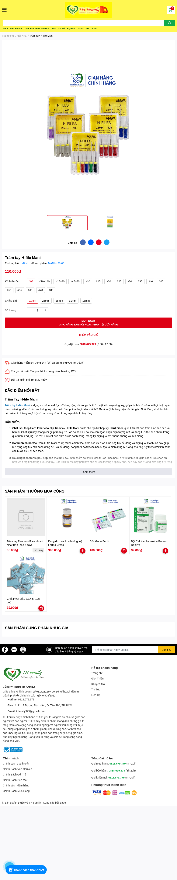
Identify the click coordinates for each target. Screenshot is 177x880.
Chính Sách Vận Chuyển (17, 769)
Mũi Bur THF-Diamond (38, 28)
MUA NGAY (88, 322)
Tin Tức (95, 689)
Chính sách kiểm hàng (16, 785)
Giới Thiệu (97, 678)
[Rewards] (26, 869)
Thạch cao (83, 28)
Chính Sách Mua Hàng (16, 790)
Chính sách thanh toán (16, 763)
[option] (67, 222)
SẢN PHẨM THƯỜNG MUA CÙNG (34, 491)
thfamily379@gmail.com (30, 711)
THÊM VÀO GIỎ (88, 334)
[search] (169, 23)
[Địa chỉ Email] (133, 649)
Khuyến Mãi (98, 684)
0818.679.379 (88, 344)
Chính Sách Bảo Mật (15, 780)
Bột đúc (71, 28)
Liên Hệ (95, 694)
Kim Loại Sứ (58, 28)
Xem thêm (89, 471)
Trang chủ (97, 673)
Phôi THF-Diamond (13, 28)
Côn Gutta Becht (99, 541)
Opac (94, 28)
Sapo (63, 802)
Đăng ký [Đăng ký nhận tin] (166, 649)
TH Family (35, 802)
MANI (25, 263)
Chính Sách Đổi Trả (14, 774)
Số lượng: (11, 310)
